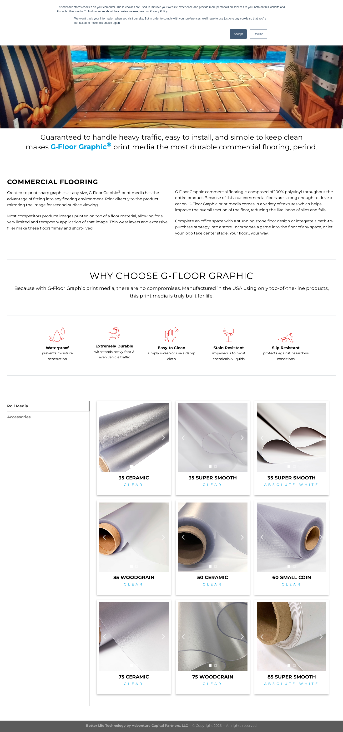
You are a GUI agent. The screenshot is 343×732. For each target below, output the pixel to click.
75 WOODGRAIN (212, 677)
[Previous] (105, 437)
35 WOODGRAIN (133, 577)
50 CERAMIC (212, 577)
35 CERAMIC (134, 478)
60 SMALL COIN (291, 577)
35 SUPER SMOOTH (213, 478)
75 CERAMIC (134, 677)
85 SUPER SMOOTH (291, 677)
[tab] (48, 406)
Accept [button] (238, 34)
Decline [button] (258, 34)
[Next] (163, 437)
